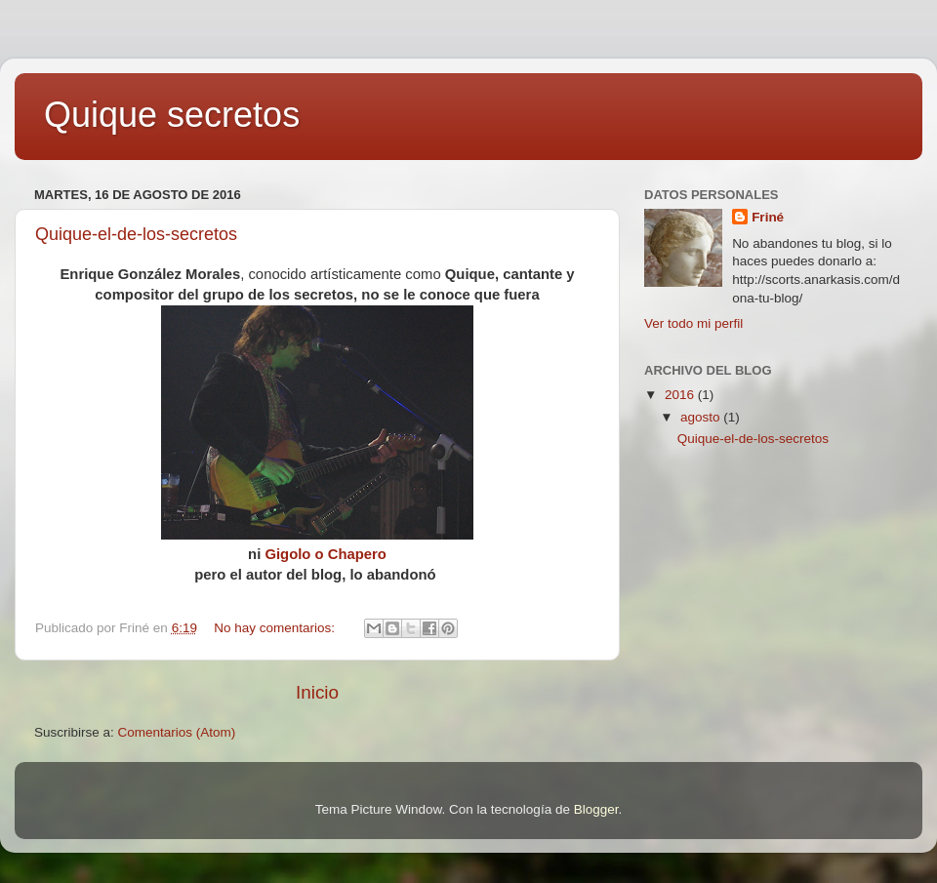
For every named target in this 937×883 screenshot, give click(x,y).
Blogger (596, 809)
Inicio (317, 692)
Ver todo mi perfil (693, 323)
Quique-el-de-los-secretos (136, 234)
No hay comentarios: (276, 628)
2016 (681, 394)
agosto (701, 417)
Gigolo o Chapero (326, 554)
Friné (768, 217)
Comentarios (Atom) (177, 732)
